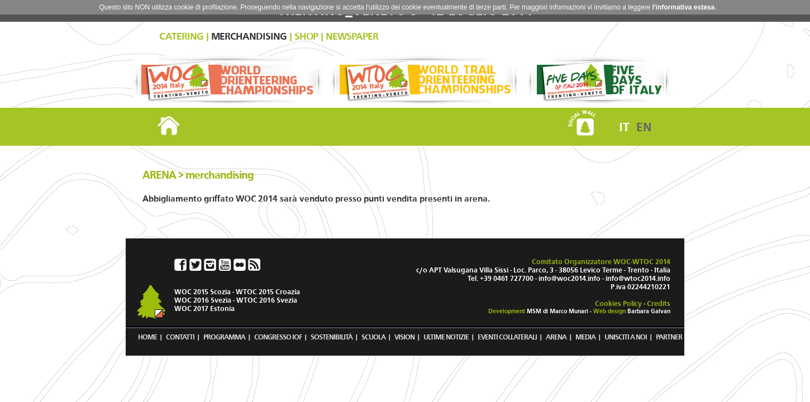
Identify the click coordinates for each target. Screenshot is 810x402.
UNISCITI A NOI (625, 337)
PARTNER (669, 337)
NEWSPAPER (352, 36)
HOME (147, 337)
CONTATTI (180, 337)
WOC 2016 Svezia (202, 300)
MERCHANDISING (249, 36)
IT (624, 127)
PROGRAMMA (224, 337)
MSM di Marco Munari (557, 311)
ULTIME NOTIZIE (446, 337)
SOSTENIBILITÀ (331, 337)
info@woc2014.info (570, 278)
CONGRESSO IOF (278, 337)
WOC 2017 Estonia (204, 308)
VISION (404, 337)
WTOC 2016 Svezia (266, 300)
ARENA (556, 337)
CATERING (181, 36)
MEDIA (585, 337)
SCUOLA (373, 337)
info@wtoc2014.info (638, 278)
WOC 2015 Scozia (202, 292)
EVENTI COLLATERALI (507, 337)
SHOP (306, 36)
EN (644, 127)
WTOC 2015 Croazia (268, 292)
